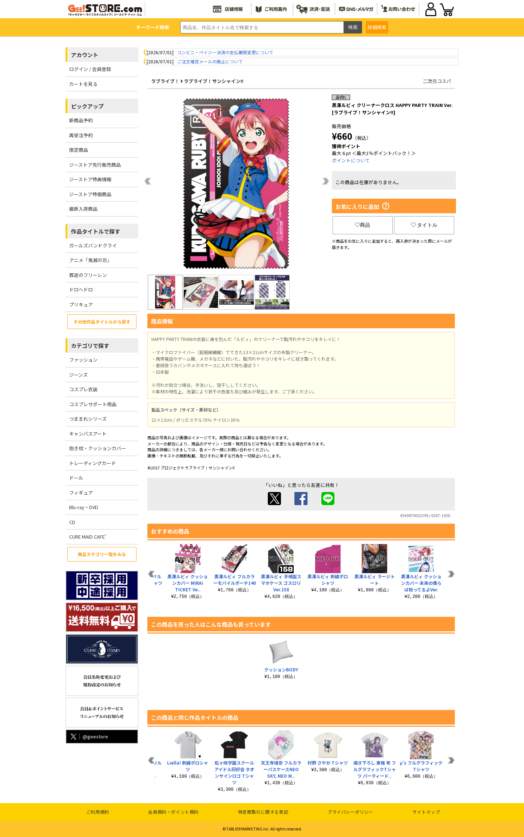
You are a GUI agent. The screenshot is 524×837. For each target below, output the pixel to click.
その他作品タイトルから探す (102, 321)
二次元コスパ (437, 81)
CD (72, 522)
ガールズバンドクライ (93, 245)
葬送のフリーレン (88, 274)
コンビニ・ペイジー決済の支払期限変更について (225, 52)
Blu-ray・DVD (83, 507)
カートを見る (83, 83)
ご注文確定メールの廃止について (210, 61)
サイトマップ (426, 812)
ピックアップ (87, 106)
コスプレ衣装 (83, 389)
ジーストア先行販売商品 (95, 164)
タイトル (424, 225)
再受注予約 (81, 135)
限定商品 (78, 149)
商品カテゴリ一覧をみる (102, 554)
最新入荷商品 (83, 208)
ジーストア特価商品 (90, 194)
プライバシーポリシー (350, 812)
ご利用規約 (97, 812)
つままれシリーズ (88, 418)
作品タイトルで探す (95, 231)
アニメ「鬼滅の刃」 (90, 260)
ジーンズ (78, 374)
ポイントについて (351, 160)
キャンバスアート (88, 433)
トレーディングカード (92, 463)
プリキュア (81, 304)
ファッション (83, 359)
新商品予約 (81, 120)
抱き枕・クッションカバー (97, 448)
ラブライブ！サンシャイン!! (213, 81)
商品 (362, 225)
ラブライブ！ (165, 81)
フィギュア (81, 492)
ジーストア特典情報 (90, 179)
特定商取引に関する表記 (263, 812)
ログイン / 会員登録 (90, 69)
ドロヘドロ (81, 289)
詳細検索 (377, 27)
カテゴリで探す (90, 345)
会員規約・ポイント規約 (173, 812)
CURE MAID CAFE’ (87, 536)
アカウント (84, 55)
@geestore (88, 736)
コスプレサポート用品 (92, 404)
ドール (76, 477)
